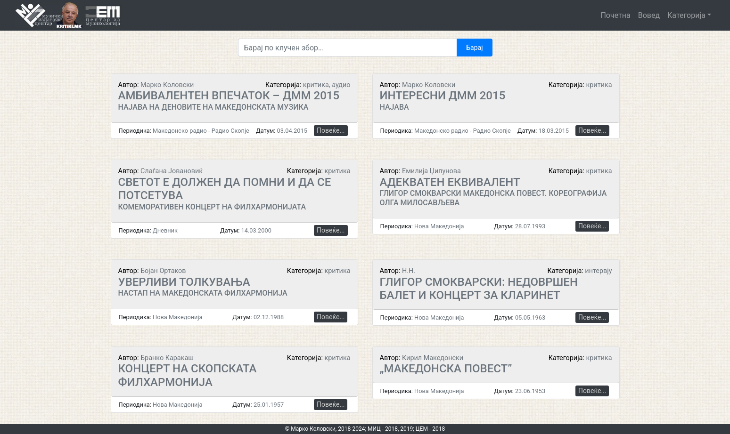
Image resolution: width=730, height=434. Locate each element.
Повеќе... (330, 130)
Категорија (686, 15)
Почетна (615, 15)
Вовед (649, 15)
